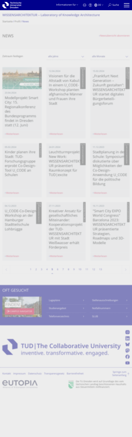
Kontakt (6, 417)
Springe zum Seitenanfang (119, 417)
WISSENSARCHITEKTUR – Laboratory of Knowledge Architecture (51, 15)
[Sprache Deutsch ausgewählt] (98, 5)
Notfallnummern (101, 352)
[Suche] (113, 5)
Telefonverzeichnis (59, 360)
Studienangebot (57, 352)
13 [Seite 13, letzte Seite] (100, 313)
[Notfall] (84, 5)
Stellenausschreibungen (105, 344)
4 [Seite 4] (47, 313)
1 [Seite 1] (30, 313)
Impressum (19, 417)
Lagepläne (54, 344)
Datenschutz (35, 417)
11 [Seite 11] (86, 313)
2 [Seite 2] (36, 313)
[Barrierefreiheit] (90, 5)
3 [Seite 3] (41, 313)
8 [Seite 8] (68, 313)
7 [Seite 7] (63, 313)
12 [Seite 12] (93, 313)
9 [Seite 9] (74, 313)
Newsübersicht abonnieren (115, 36)
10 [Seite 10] (80, 313)
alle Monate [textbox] (98, 56)
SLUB (95, 360)
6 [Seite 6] (57, 313)
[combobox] (66, 56)
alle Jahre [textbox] (53, 56)
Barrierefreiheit (75, 417)
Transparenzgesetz (54, 417)
